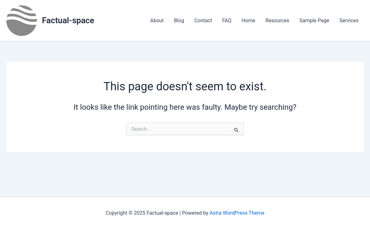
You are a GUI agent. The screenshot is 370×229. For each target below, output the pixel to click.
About (157, 20)
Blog (179, 20)
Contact (203, 20)
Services (349, 20)
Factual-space (68, 20)
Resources (277, 20)
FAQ (226, 20)
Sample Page (314, 20)
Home (248, 20)
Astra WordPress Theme (236, 213)
